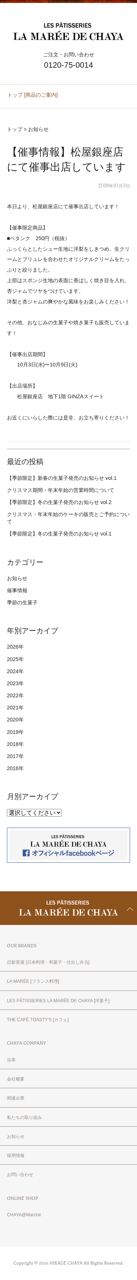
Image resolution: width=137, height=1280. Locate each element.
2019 (13, 732)
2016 (13, 768)
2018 (13, 744)
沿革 (11, 1060)
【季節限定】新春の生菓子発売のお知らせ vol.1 (62, 478)
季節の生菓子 (22, 602)
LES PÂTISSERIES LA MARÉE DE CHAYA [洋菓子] (58, 1000)
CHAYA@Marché (24, 1214)
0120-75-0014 (68, 65)
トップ (14, 129)
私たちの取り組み (24, 1117)
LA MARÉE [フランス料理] (33, 981)
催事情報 (17, 590)
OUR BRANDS (22, 945)
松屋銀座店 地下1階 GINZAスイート (60, 396)
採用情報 (15, 1155)
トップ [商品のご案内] (32, 95)
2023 (13, 683)
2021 (13, 707)
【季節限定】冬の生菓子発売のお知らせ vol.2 (59, 502)
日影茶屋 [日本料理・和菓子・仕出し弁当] (48, 962)
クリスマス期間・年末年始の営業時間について (60, 490)
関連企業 (15, 1098)
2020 (13, 720)
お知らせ (38, 129)
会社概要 (15, 1079)
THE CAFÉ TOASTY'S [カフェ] (38, 1019)
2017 (13, 756)
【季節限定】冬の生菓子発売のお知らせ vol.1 (59, 534)
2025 (13, 659)
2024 (13, 671)
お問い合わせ (20, 1174)
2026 (13, 647)
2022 (13, 695)
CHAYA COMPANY (26, 1043)
